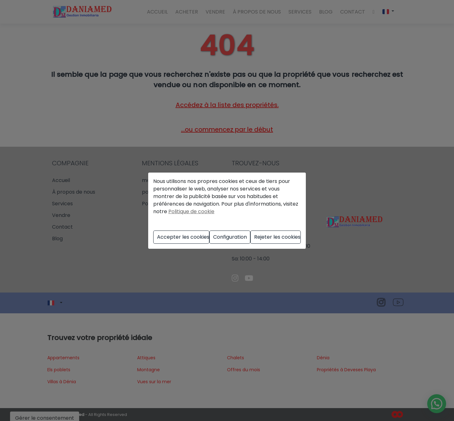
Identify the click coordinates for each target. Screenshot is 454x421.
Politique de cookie (191, 211)
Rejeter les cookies (277, 237)
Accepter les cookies (183, 237)
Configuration (230, 237)
